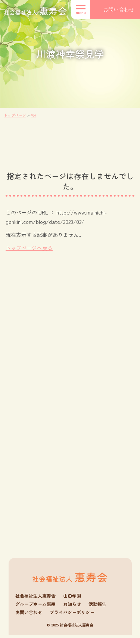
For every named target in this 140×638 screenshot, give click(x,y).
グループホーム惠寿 (35, 606)
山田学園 (72, 598)
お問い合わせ (28, 615)
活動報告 (97, 606)
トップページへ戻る (29, 248)
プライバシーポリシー (72, 615)
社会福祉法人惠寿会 (35, 598)
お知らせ (72, 606)
